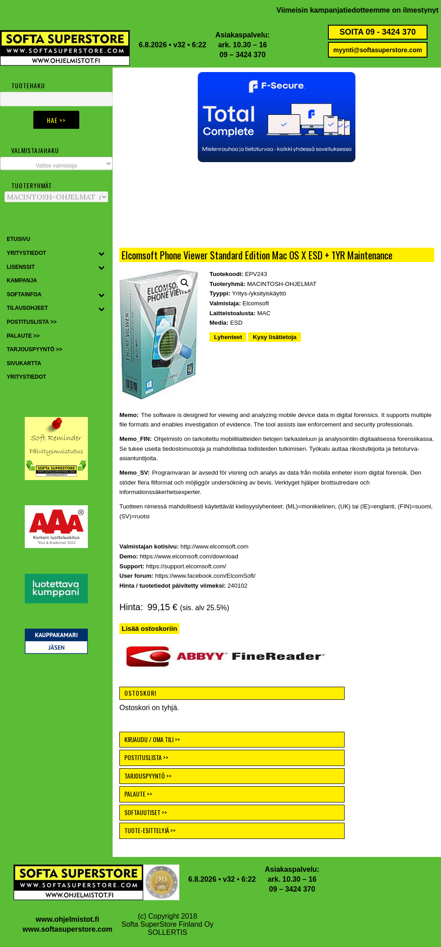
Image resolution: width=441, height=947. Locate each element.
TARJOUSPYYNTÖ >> (148, 775)
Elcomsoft (255, 303)
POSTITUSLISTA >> (146, 757)
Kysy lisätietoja (274, 337)
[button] (276, 117)
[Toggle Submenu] (101, 253)
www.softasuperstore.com (67, 929)
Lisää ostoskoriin (149, 628)
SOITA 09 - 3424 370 (378, 31)
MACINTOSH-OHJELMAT (281, 284)
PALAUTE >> (138, 793)
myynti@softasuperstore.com (377, 50)
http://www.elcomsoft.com (215, 546)
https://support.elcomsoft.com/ (186, 566)
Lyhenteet (228, 337)
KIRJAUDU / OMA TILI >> (152, 739)
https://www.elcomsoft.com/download (189, 556)
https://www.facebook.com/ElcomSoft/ (205, 575)
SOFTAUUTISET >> (145, 812)
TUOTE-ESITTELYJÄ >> (150, 830)
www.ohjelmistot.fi (67, 919)
